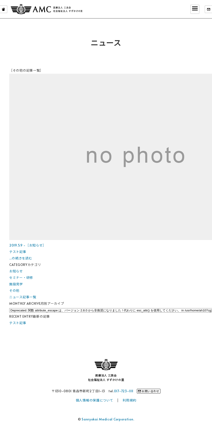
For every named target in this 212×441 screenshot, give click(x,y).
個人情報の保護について (94, 400)
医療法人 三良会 (46, 9)
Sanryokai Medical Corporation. (108, 419)
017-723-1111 (123, 391)
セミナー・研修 (21, 277)
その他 (14, 290)
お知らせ (16, 271)
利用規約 (129, 400)
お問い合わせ (150, 391)
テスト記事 (17, 323)
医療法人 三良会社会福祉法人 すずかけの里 (106, 378)
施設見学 (16, 284)
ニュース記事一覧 (22, 297)
